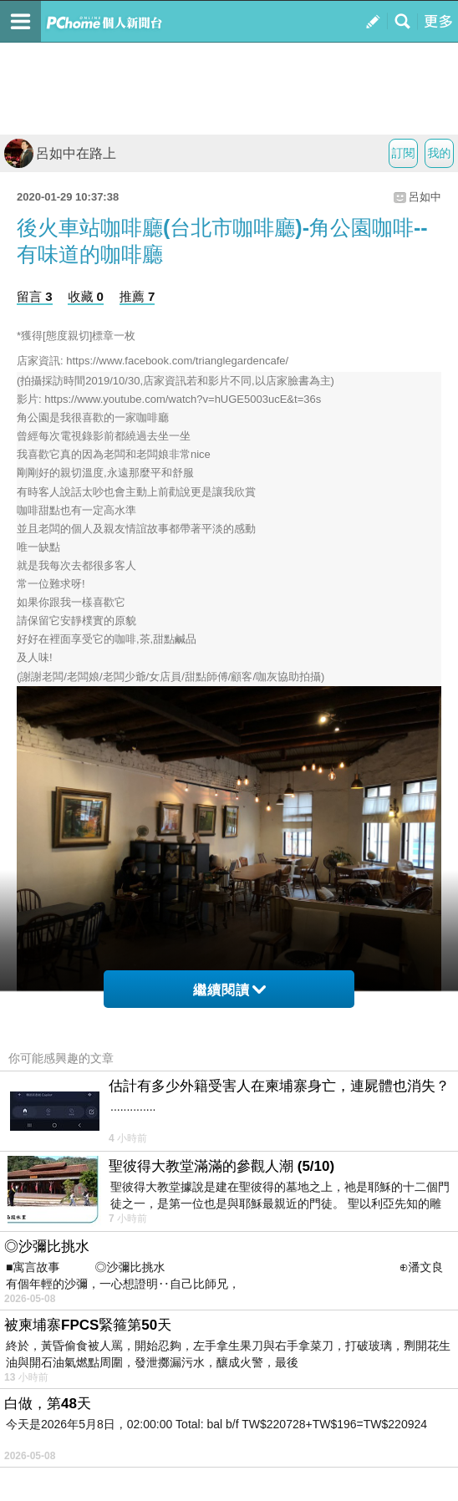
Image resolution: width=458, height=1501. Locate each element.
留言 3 (35, 296)
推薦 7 (137, 296)
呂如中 (425, 197)
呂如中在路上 (60, 153)
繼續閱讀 (229, 990)
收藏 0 (86, 296)
